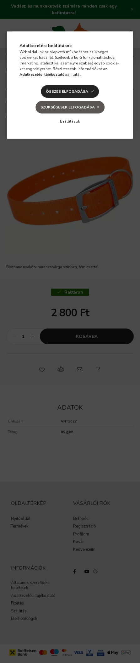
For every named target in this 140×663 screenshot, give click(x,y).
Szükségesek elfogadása (67, 107)
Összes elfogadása (67, 91)
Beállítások (70, 121)
